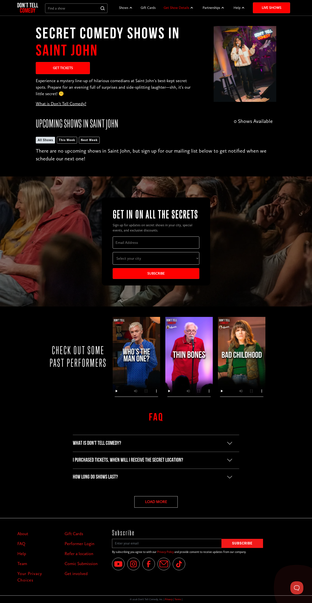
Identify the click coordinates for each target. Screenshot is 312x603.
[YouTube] (118, 564)
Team (22, 563)
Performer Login (79, 543)
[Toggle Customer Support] (296, 587)
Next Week (89, 140)
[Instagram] (133, 564)
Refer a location (79, 553)
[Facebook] (148, 564)
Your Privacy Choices (29, 577)
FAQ (21, 543)
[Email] (164, 564)
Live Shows (271, 8)
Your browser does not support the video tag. (136, 359)
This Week (67, 140)
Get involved (76, 573)
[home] (27, 8)
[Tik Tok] (179, 564)
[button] (125, 7)
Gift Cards (148, 8)
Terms (177, 599)
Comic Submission (81, 563)
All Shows (45, 140)
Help (237, 8)
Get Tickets (63, 68)
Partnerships (211, 8)
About (22, 533)
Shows (123, 8)
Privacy (168, 599)
